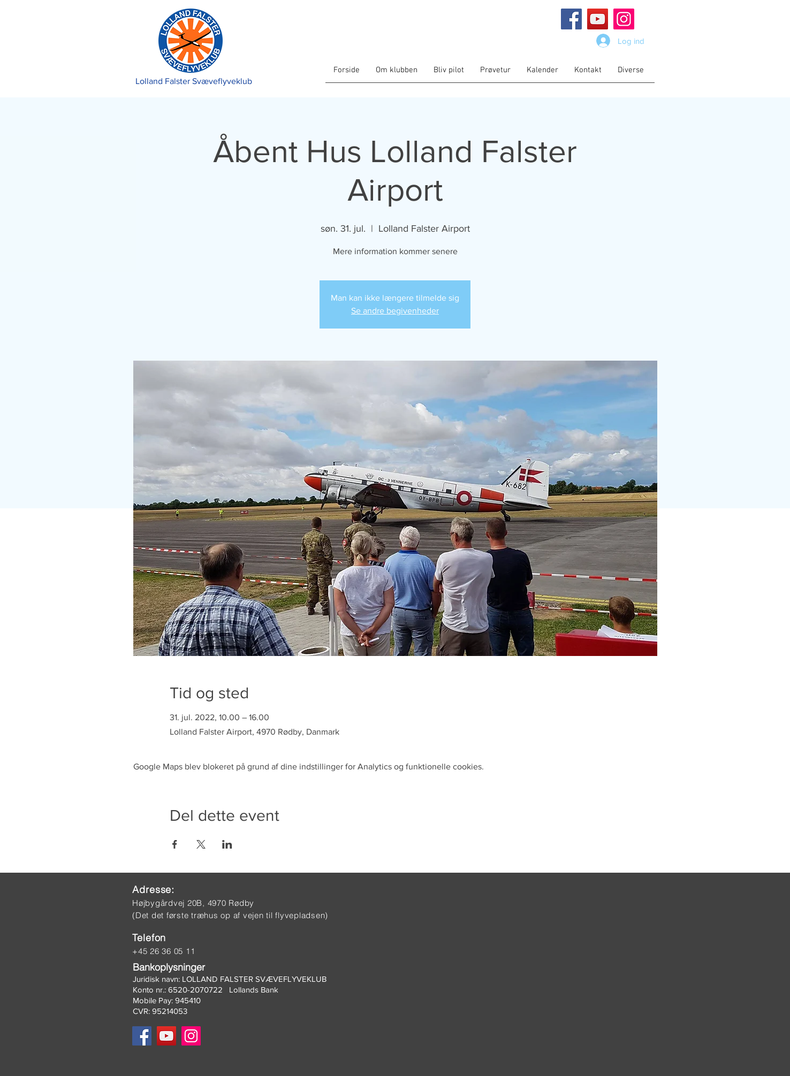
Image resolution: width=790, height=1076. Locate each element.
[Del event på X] (201, 844)
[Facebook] (571, 19)
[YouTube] (597, 19)
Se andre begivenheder (395, 310)
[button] (397, 73)
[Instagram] (623, 19)
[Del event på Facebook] (175, 844)
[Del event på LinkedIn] (227, 844)
